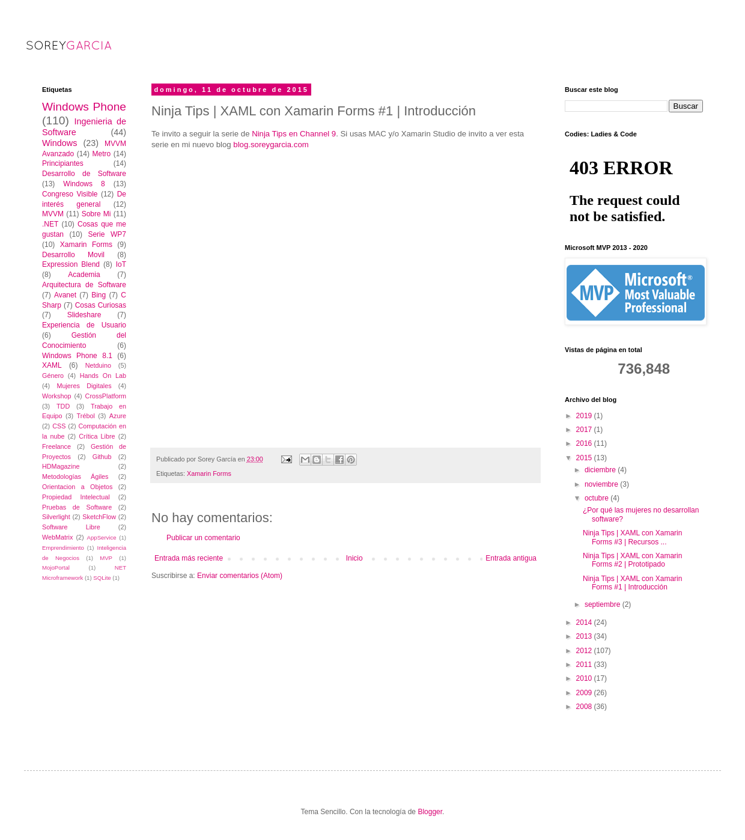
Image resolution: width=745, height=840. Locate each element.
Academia (84, 274)
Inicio (354, 558)
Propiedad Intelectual (76, 497)
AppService (102, 537)
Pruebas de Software (77, 507)
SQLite (102, 577)
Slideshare (84, 315)
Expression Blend (71, 264)
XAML (52, 365)
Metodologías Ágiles (75, 476)
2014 (585, 622)
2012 (585, 651)
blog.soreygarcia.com (270, 144)
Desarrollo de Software (84, 173)
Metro (101, 154)
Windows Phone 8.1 (77, 356)
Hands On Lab (103, 375)
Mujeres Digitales (83, 385)
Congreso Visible (70, 194)
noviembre (602, 484)
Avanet (65, 295)
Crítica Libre (97, 436)
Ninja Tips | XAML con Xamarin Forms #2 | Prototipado (632, 560)
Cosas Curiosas (100, 305)
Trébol (86, 415)
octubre (597, 498)
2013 (585, 636)
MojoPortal (56, 567)
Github (102, 456)
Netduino (98, 365)
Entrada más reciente (188, 558)
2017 (585, 429)
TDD (63, 406)
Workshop (56, 396)
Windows (59, 143)
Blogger (430, 812)
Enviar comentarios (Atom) (239, 575)
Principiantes (63, 163)
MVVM (53, 214)
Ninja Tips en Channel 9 (294, 133)
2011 (585, 664)
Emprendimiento (63, 547)
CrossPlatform (105, 396)
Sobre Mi (96, 214)
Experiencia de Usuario (84, 325)
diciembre (601, 470)
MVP (106, 558)
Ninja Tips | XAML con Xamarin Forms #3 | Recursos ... (632, 537)
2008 (585, 706)
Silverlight (56, 516)
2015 (585, 458)
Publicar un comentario (203, 538)
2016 (585, 443)
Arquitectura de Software (84, 285)
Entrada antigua (511, 558)
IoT (121, 264)
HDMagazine (60, 466)
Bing (98, 295)
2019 (585, 416)
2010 (585, 678)
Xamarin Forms (209, 473)
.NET (50, 224)
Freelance (56, 446)
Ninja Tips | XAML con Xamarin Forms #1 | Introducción (632, 582)
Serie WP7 (107, 234)
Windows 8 (84, 184)
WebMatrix (57, 537)
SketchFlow (99, 516)
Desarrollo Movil (73, 255)
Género (53, 375)
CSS (58, 426)
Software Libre (71, 527)
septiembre (603, 604)
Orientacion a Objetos (77, 486)
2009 (585, 693)
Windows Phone (84, 106)
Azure (117, 415)
